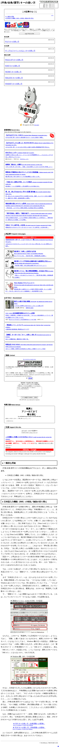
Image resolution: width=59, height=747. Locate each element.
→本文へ (52, 15)
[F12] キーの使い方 (12, 42)
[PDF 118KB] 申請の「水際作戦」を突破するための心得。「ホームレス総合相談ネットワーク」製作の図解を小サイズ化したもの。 (29, 315)
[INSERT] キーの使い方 (13, 84)
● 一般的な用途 (10, 17)
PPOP (30, 378)
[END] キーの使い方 (12, 66)
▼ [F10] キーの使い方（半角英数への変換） (29, 730)
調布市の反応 (29, 308)
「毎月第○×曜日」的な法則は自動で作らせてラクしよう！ (33, 264)
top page (36, 125)
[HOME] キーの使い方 (13, 72)
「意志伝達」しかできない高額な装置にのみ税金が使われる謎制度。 (29, 206)
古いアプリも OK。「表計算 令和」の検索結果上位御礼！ (30, 254)
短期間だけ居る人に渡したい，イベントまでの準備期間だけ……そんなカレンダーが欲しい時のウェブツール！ (29, 155)
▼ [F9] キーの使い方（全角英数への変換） (29, 726)
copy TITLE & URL (29, 34)
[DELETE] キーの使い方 (14, 78)
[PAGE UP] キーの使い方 (14, 60)
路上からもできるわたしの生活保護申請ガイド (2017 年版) (22, 319)
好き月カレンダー (24, 159)
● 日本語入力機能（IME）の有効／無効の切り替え (20, 18)
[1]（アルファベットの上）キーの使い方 (20, 51)
